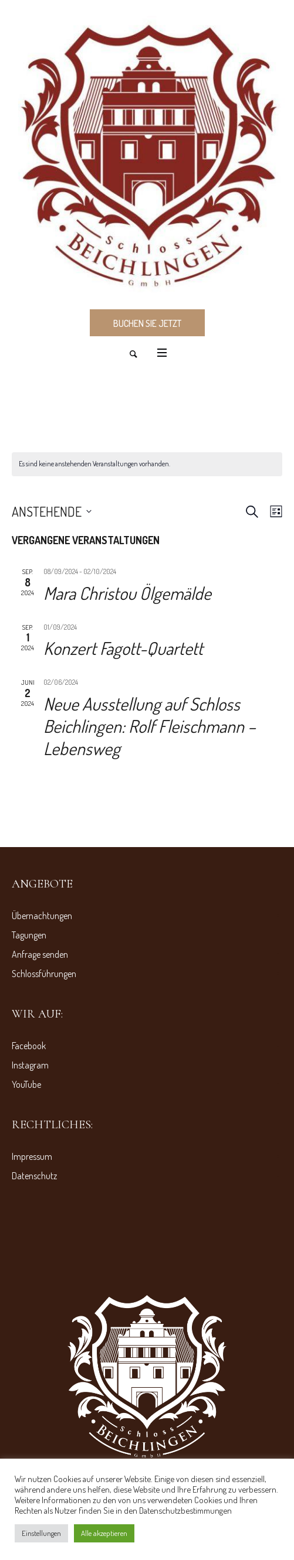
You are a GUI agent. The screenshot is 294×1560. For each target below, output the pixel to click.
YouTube (26, 1084)
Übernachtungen (42, 915)
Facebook (29, 1046)
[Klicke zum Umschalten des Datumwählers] (52, 511)
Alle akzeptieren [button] (104, 1533)
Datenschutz (34, 1176)
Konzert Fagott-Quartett (123, 648)
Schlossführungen (44, 973)
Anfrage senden (40, 954)
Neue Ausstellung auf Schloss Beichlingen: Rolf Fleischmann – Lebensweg (149, 725)
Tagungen (29, 935)
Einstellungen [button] (41, 1533)
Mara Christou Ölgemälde (127, 593)
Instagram (30, 1065)
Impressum (32, 1156)
